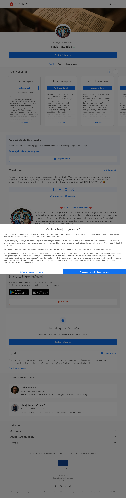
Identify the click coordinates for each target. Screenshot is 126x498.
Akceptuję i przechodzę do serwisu (94, 272)
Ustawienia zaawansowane (31, 272)
